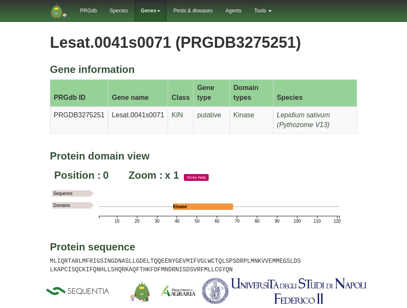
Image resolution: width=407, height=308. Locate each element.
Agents (233, 11)
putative (209, 115)
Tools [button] (263, 11)
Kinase (243, 115)
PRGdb (88, 11)
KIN (177, 115)
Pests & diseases (192, 11)
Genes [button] (151, 11)
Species (119, 11)
